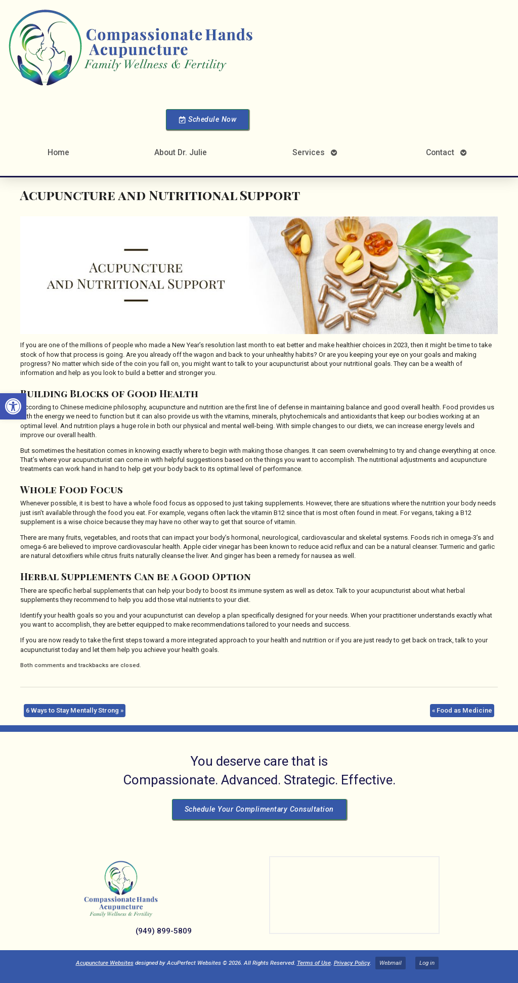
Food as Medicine (462, 710)
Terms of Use (314, 962)
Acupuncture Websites (105, 962)
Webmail (390, 962)
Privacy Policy (352, 962)
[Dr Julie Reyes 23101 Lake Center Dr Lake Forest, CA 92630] (354, 895)
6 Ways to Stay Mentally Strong (74, 710)
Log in (427, 962)
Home (58, 152)
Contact (440, 152)
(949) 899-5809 (164, 930)
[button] (13, 406)
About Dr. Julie (180, 152)
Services (308, 152)
